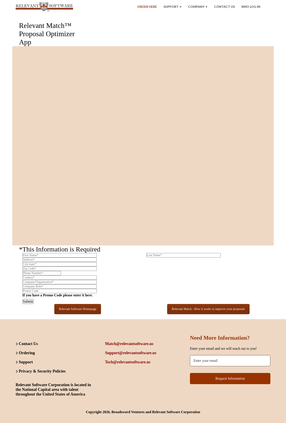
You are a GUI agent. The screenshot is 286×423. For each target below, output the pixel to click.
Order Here (147, 6)
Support (172, 6)
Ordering (27, 353)
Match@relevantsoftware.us (129, 343)
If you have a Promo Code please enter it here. (57, 295)
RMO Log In (251, 6)
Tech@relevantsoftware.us (127, 362)
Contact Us (224, 6)
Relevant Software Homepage (78, 309)
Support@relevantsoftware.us (130, 353)
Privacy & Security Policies (42, 371)
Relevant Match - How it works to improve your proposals (208, 309)
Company (197, 6)
